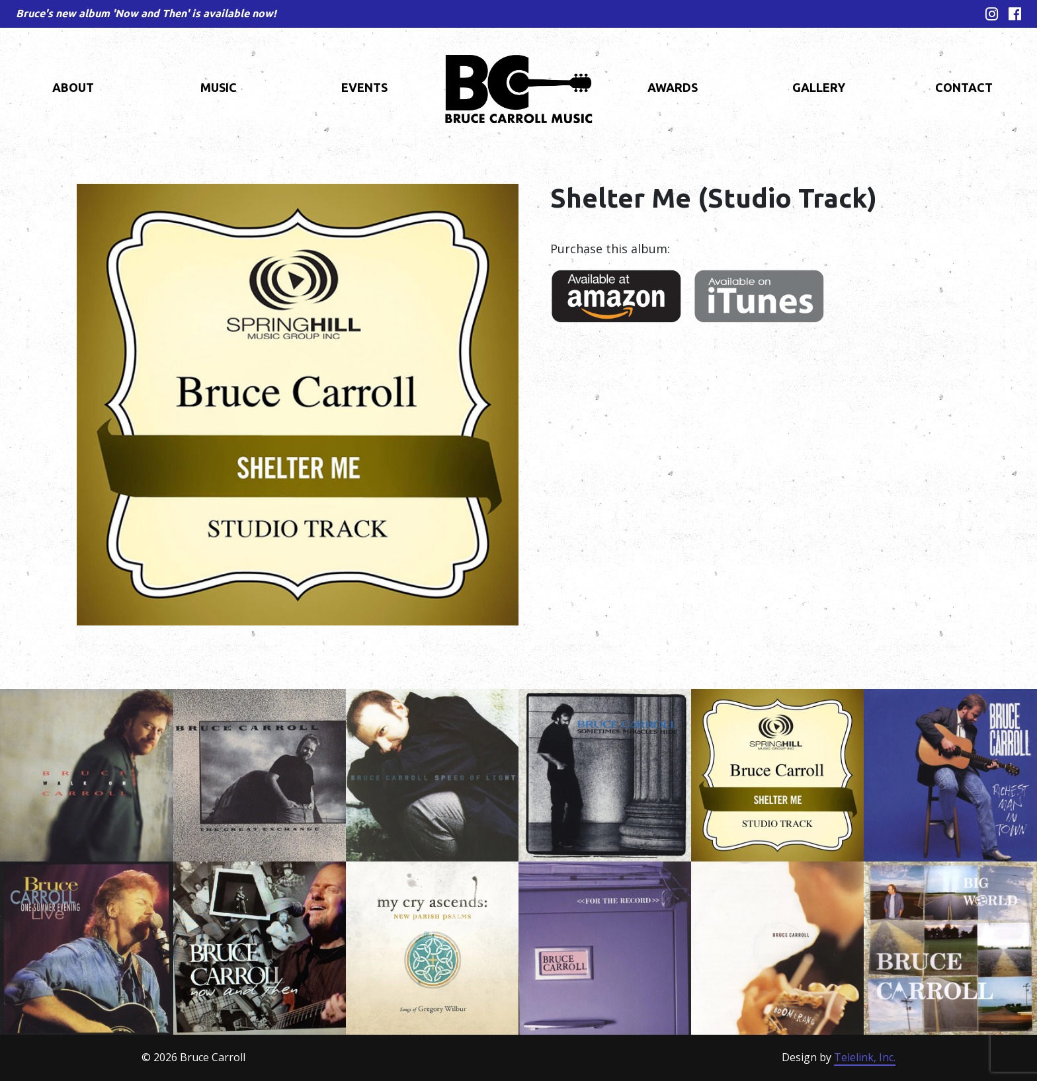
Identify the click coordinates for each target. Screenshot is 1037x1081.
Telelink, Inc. (864, 1057)
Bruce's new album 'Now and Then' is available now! (146, 13)
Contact (964, 87)
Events (364, 87)
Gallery (818, 87)
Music (218, 87)
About (73, 87)
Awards (672, 87)
